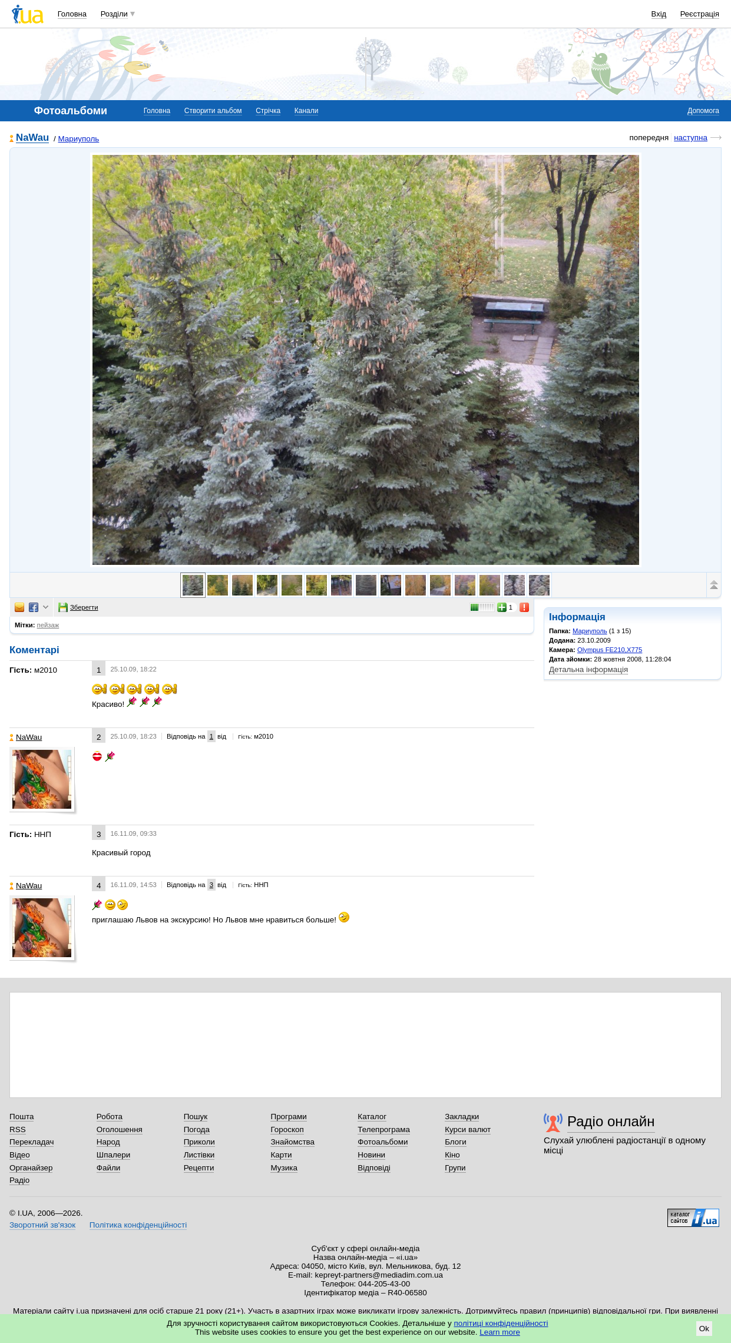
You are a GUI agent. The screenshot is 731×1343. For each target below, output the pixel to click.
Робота (110, 1116)
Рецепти (199, 1167)
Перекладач (31, 1141)
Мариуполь (79, 138)
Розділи (114, 13)
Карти (281, 1154)
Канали (307, 111)
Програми (288, 1116)
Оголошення (120, 1129)
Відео (19, 1154)
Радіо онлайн (611, 1121)
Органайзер (30, 1167)
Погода (197, 1129)
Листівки (199, 1154)
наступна (690, 137)
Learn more (499, 1332)
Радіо (19, 1180)
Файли (109, 1167)
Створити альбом (213, 111)
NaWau (32, 138)
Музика (283, 1167)
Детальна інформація (588, 669)
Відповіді (374, 1167)
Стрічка (268, 111)
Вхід (659, 13)
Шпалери (113, 1154)
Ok (704, 1328)
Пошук (196, 1116)
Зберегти (78, 607)
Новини (371, 1154)
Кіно (452, 1154)
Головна (72, 13)
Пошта (21, 1116)
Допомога (703, 111)
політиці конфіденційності (501, 1323)
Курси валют (468, 1129)
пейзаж (48, 625)
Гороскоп (286, 1129)
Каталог (372, 1116)
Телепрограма (384, 1129)
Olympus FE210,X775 (609, 649)
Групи (455, 1167)
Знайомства (292, 1141)
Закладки (462, 1116)
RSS (17, 1129)
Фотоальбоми (383, 1141)
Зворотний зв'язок (42, 1224)
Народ (108, 1141)
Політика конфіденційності (138, 1224)
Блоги (456, 1141)
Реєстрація (699, 13)
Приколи (199, 1141)
